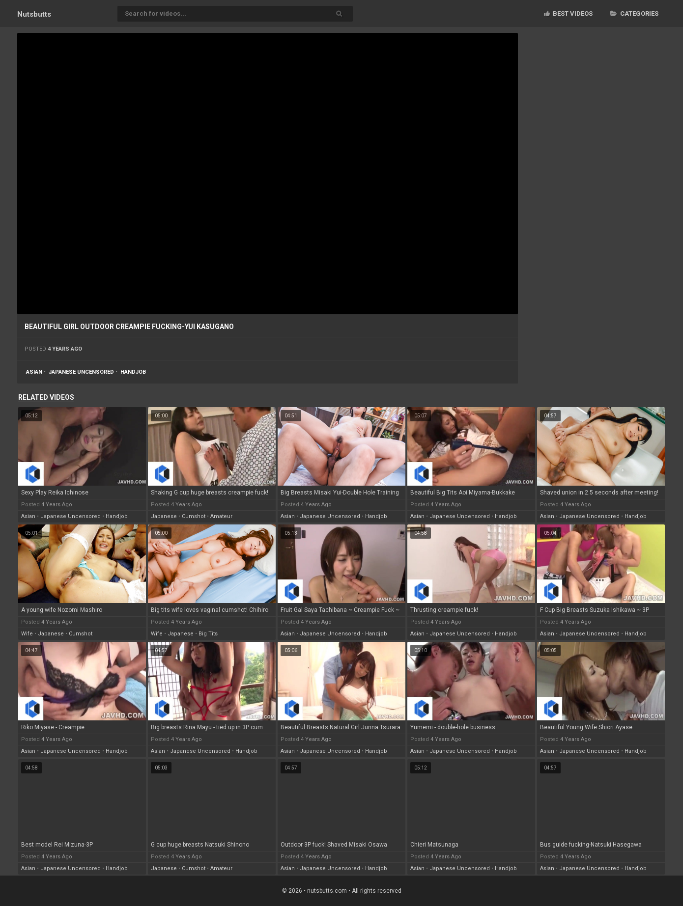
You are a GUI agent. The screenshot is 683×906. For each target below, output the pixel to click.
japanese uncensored (81, 372)
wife (27, 634)
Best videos (568, 13)
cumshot (193, 516)
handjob (133, 372)
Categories (634, 13)
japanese (164, 516)
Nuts (34, 14)
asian (34, 372)
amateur (221, 516)
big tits (208, 634)
